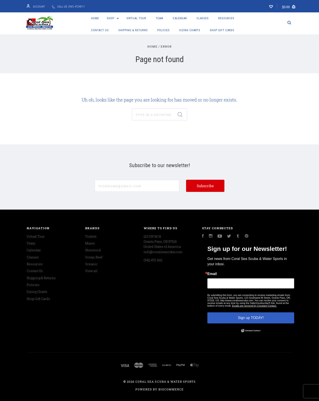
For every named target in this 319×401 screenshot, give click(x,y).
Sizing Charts (189, 30)
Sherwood (93, 250)
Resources (226, 18)
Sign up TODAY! (251, 318)
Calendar (180, 18)
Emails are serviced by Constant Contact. (254, 305)
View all (91, 271)
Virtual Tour (136, 18)
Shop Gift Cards (222, 30)
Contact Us (100, 30)
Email (212, 274)
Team (159, 18)
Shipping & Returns (133, 30)
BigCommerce (171, 389)
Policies (163, 30)
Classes (202, 18)
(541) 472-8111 (153, 260)
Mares (90, 243)
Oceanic (91, 264)
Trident (90, 236)
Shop (113, 18)
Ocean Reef (93, 257)
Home (95, 18)
